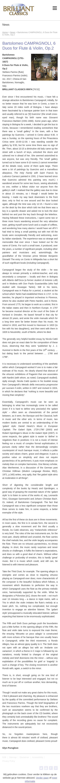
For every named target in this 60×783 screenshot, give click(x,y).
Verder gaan (42, 777)
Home (5, 32)
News (12, 32)
